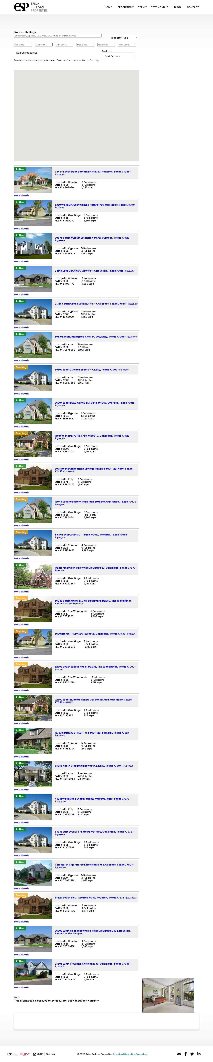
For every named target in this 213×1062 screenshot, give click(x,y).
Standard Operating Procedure (130, 1054)
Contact (193, 7)
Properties (125, 7)
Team (141, 7)
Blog (177, 7)
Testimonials (159, 7)
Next (17, 997)
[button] (78, 120)
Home (108, 7)
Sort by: (106, 51)
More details (21, 195)
